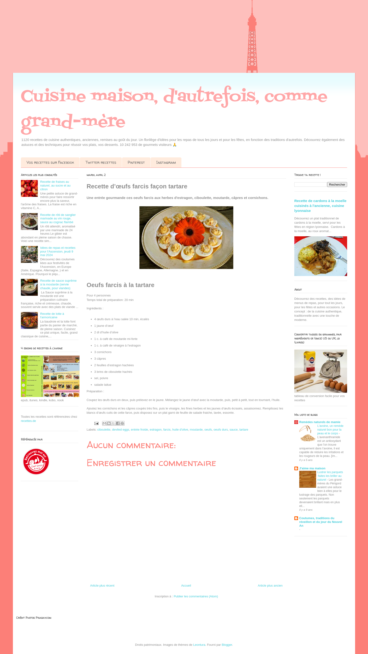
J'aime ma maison (312, 468)
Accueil (186, 585)
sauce (234, 429)
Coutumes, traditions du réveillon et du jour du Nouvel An (320, 521)
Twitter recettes (100, 162)
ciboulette (104, 429)
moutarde (196, 429)
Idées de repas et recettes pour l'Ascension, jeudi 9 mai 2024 (57, 251)
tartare (243, 429)
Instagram (166, 162)
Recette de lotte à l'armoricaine (52, 315)
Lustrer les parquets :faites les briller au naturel (330, 476)
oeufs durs (221, 429)
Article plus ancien (270, 585)
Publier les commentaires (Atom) (196, 596)
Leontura (199, 644)
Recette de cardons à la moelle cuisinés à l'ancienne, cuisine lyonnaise (320, 206)
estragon (156, 429)
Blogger (227, 644)
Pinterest (136, 162)
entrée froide (139, 429)
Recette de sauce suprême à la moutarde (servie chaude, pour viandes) (58, 284)
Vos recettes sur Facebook (50, 162)
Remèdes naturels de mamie (320, 422)
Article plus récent (102, 585)
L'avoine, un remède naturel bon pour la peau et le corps (330, 429)
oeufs (208, 429)
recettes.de (28, 421)
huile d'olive (180, 429)
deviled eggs (120, 429)
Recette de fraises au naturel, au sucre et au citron (55, 185)
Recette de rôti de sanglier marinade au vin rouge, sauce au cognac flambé (58, 218)
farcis (167, 429)
